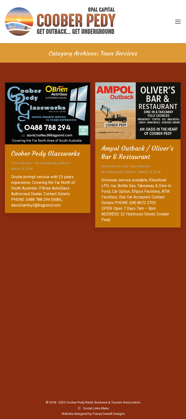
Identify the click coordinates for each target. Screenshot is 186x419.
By (52, 163)
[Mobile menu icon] (178, 21)
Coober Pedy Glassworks (45, 153)
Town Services (21, 163)
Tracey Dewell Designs (109, 414)
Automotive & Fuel (114, 166)
